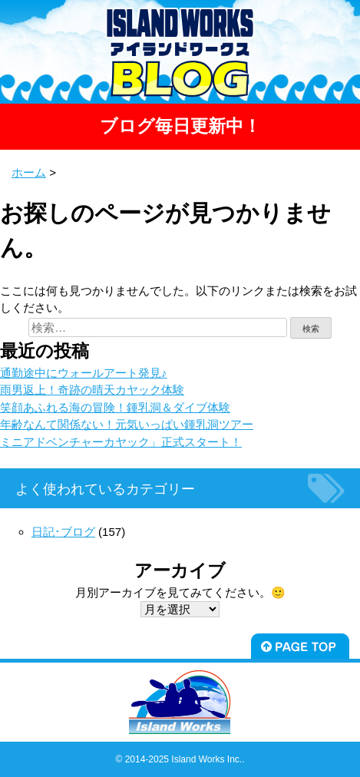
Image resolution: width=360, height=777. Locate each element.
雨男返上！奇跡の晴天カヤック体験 (92, 389)
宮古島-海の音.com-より (170, 34)
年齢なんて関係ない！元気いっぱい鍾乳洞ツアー (126, 424)
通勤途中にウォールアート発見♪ (83, 372)
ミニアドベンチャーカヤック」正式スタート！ (121, 441)
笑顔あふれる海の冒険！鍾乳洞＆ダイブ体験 (115, 407)
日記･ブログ (63, 531)
